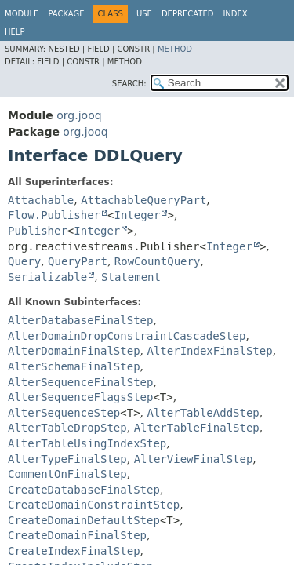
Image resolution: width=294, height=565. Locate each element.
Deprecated (188, 13)
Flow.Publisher (54, 215)
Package (66, 13)
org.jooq (78, 115)
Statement (131, 277)
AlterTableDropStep (67, 427)
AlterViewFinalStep (193, 459)
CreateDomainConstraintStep (94, 504)
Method (175, 49)
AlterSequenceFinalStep (80, 382)
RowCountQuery (157, 261)
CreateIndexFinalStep (74, 551)
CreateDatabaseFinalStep (84, 489)
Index (235, 13)
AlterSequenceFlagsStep (80, 397)
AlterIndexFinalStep (209, 350)
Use (144, 13)
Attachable (41, 200)
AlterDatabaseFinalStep (80, 320)
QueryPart (77, 261)
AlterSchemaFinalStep (74, 366)
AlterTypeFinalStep (67, 459)
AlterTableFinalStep (197, 427)
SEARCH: (129, 83)
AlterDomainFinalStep (74, 350)
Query (24, 261)
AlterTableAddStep (203, 412)
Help (14, 31)
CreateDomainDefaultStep (84, 520)
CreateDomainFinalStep (77, 535)
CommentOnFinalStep (67, 474)
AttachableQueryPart (143, 200)
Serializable (47, 277)
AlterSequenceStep (64, 412)
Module (21, 13)
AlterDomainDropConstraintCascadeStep (126, 336)
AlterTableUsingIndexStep (87, 443)
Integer (137, 215)
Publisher (37, 230)
